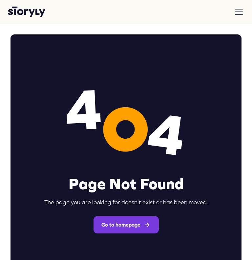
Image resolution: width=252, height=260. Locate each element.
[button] (237, 12)
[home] (26, 12)
